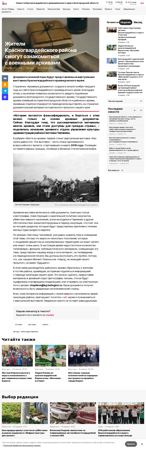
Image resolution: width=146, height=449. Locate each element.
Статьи (30, 9)
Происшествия (54, 9)
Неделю (126, 22)
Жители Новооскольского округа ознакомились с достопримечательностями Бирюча (17, 377)
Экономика (97, 9)
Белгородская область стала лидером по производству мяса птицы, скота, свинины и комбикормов (125, 119)
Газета (76, 9)
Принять (131, 444)
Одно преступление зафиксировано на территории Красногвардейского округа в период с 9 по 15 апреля (125, 159)
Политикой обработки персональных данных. (22, 445)
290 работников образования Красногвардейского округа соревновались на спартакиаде (115, 433)
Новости (20, 9)
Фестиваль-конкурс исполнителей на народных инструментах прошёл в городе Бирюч (83, 377)
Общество (40, 9)
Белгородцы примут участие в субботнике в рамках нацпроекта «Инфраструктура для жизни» (122, 129)
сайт (65, 297)
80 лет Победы (8, 9)
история (18, 324)
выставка (32, 324)
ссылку (49, 315)
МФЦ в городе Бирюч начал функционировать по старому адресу (123, 149)
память (45, 324)
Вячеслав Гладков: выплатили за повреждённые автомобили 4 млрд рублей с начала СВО (73, 433)
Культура (66, 9)
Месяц (138, 22)
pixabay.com (48, 68)
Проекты (108, 9)
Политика (86, 9)
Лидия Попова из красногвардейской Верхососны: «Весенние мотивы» (48, 377)
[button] (135, 110)
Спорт (117, 9)
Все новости (113, 170)
